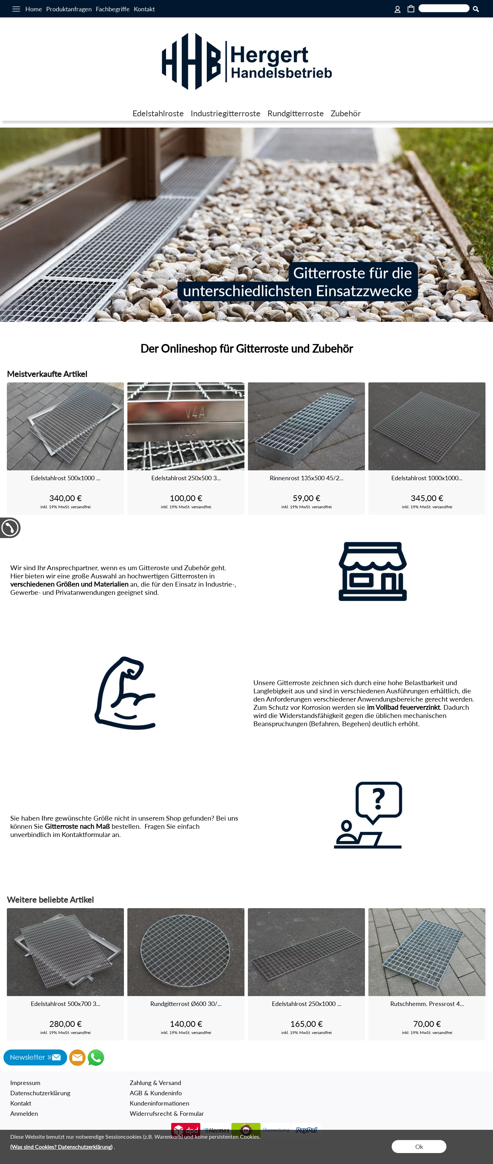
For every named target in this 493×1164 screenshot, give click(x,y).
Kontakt (144, 9)
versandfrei (81, 506)
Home (33, 9)
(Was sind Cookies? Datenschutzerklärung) (61, 1146)
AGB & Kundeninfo (156, 1093)
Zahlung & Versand (155, 1082)
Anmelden (24, 1113)
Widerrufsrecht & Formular (167, 1113)
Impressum (25, 1082)
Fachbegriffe (113, 9)
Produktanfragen (69, 9)
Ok (419, 1146)
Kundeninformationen (159, 1103)
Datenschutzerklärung (40, 1093)
